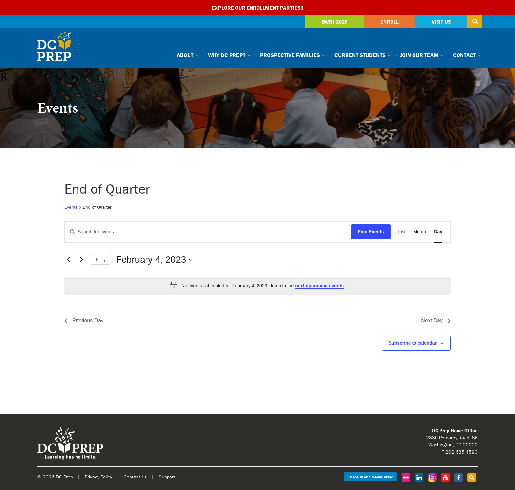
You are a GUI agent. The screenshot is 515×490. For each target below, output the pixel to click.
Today (100, 259)
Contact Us (135, 477)
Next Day (436, 320)
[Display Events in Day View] (438, 232)
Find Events (371, 231)
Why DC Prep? (229, 54)
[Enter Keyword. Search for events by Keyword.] (208, 232)
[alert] (257, 286)
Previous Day (83, 320)
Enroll (389, 21)
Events (71, 207)
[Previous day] (68, 260)
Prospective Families (292, 54)
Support (167, 477)
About (187, 54)
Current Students (362, 54)
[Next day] (81, 260)
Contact (467, 54)
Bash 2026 (334, 21)
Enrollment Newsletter (370, 477)
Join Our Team (421, 54)
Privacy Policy (98, 477)
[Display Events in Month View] (419, 232)
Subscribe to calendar (413, 343)
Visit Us (441, 21)
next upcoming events (319, 285)
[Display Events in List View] (402, 232)
